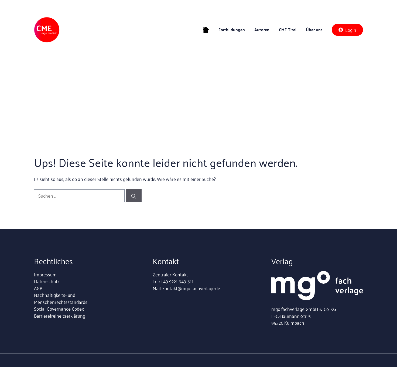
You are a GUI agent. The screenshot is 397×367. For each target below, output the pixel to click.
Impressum (45, 274)
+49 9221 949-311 (177, 281)
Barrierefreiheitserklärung (59, 315)
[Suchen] (134, 195)
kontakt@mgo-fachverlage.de (191, 288)
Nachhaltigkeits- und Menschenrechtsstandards (60, 298)
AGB (38, 288)
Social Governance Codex (59, 308)
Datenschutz (47, 281)
